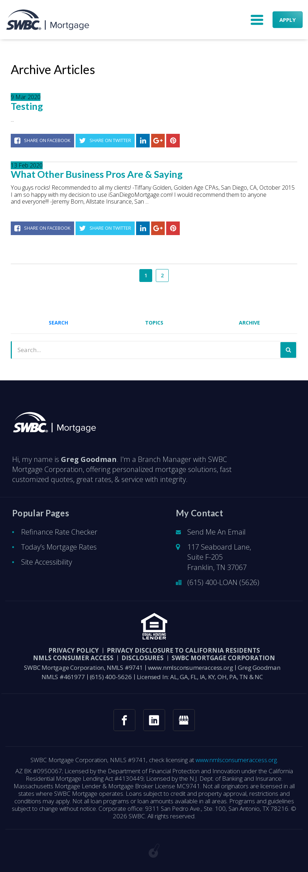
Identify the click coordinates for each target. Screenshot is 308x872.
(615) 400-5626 (111, 677)
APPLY (287, 19)
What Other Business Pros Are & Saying (97, 174)
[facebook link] (124, 720)
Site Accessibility (46, 562)
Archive (249, 322)
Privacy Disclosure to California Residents (183, 650)
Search (58, 322)
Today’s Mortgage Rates (59, 547)
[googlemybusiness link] (184, 720)
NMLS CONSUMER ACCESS (73, 658)
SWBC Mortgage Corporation (223, 658)
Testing (27, 106)
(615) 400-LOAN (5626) (223, 582)
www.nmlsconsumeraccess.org (190, 667)
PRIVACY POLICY (73, 650)
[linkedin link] (154, 720)
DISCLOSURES (142, 658)
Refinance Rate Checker (59, 532)
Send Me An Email (216, 532)
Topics (154, 322)
